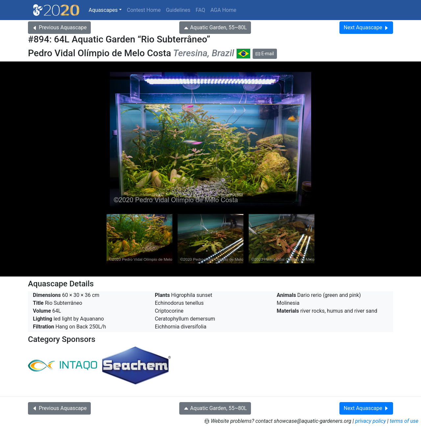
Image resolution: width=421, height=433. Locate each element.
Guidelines (178, 10)
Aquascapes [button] (103, 10)
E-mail (265, 53)
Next (366, 27)
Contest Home (144, 10)
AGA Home (223, 10)
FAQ (200, 10)
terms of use (404, 421)
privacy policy (370, 421)
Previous (59, 27)
